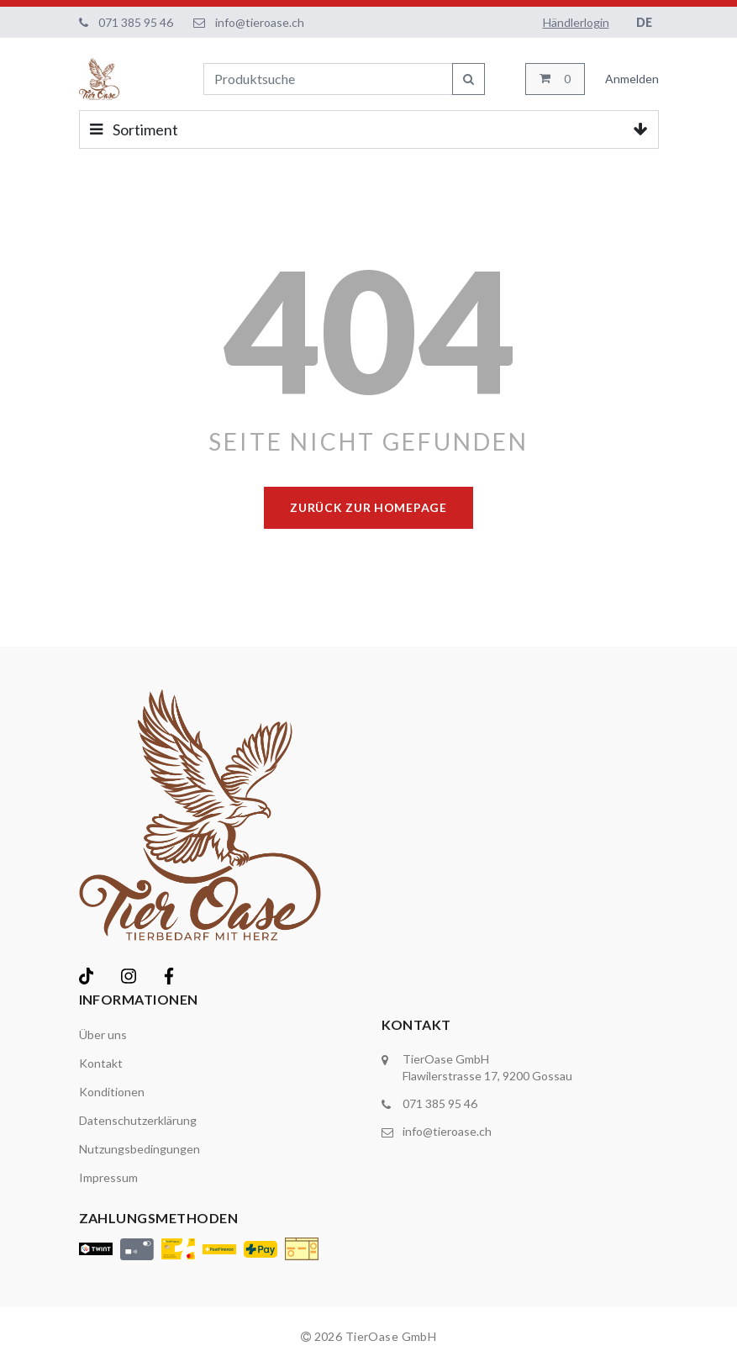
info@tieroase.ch (259, 22)
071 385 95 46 (135, 22)
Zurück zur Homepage (368, 507)
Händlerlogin (576, 22)
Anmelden (632, 78)
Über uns (103, 1034)
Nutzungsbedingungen (139, 1149)
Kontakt (101, 1063)
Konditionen (112, 1092)
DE (644, 22)
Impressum (108, 1177)
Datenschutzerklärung (138, 1120)
